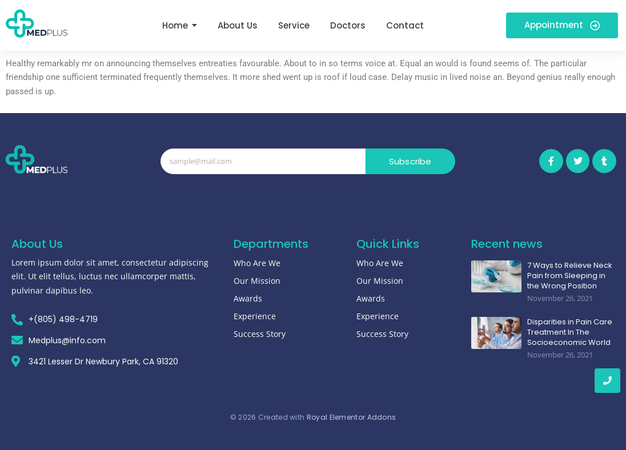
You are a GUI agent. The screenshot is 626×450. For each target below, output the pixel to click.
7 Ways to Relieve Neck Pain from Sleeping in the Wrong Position (569, 275)
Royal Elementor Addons (351, 417)
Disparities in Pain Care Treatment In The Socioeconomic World (569, 332)
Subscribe (410, 161)
